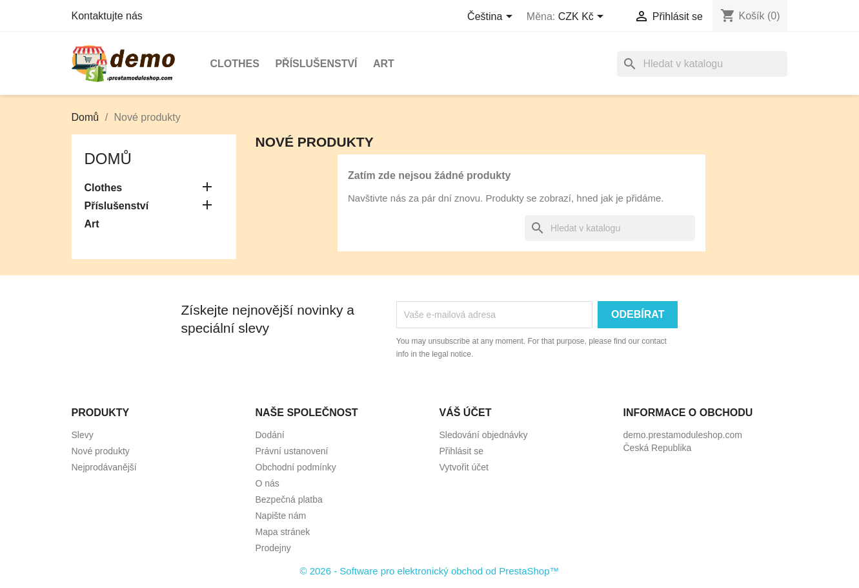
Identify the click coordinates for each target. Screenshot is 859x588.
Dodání (270, 435)
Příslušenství (316, 63)
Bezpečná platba (289, 499)
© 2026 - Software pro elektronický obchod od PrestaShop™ (429, 570)
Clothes (234, 63)
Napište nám (281, 515)
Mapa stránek (283, 532)
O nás (267, 483)
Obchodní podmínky (296, 467)
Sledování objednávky (484, 435)
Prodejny (273, 548)
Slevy (83, 435)
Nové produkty (101, 451)
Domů (108, 158)
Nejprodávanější (104, 467)
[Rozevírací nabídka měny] (583, 17)
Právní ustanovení (292, 451)
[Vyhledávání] (702, 64)
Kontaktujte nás (107, 15)
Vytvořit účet (464, 467)
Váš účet (466, 412)
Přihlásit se (461, 451)
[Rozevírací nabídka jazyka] (492, 17)
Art (383, 63)
